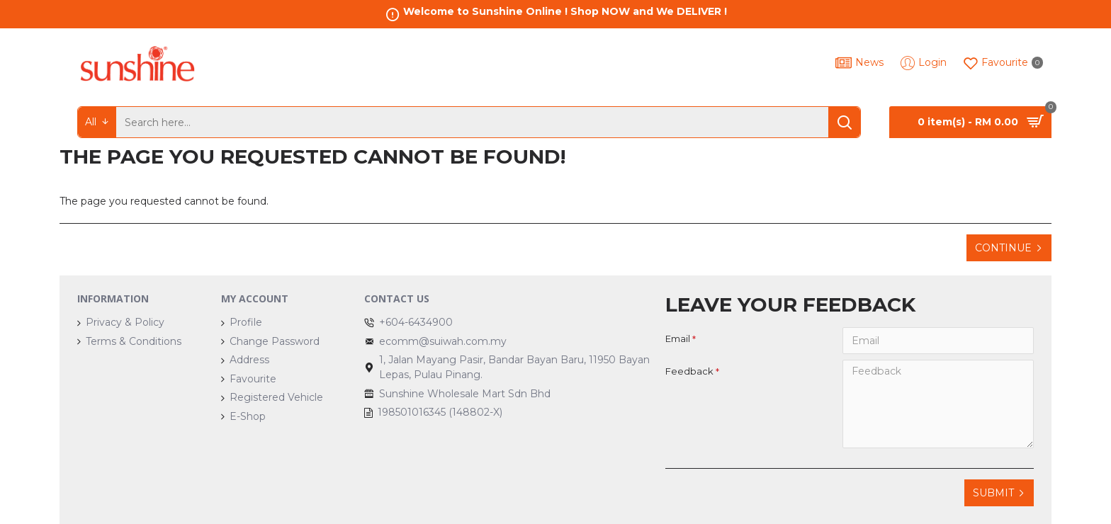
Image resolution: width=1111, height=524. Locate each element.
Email (677, 338)
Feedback (689, 371)
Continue (1003, 247)
